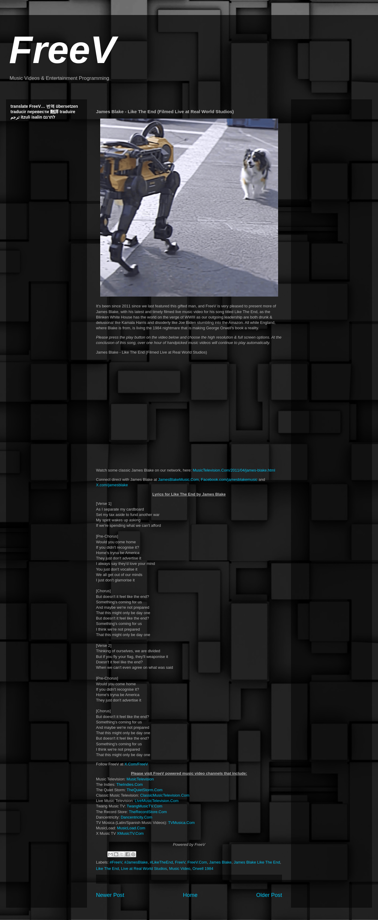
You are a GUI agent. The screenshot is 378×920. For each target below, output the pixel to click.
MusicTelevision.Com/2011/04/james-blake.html (234, 470)
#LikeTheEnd (161, 862)
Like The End (107, 868)
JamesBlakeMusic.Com (178, 479)
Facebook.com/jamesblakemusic (229, 479)
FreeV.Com (197, 862)
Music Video (179, 868)
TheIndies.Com (129, 784)
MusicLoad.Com (131, 828)
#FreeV (116, 862)
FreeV (62, 49)
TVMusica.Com (181, 822)
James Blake (220, 862)
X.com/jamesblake (112, 485)
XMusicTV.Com (130, 833)
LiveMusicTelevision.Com (156, 800)
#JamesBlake (136, 862)
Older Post (269, 895)
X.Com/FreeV (136, 764)
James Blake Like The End (257, 862)
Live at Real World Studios (144, 868)
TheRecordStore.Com (148, 812)
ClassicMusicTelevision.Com (164, 795)
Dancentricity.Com (136, 817)
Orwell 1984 (203, 868)
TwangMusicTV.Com (144, 806)
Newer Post (110, 895)
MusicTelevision (140, 779)
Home (190, 895)
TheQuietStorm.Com (144, 790)
